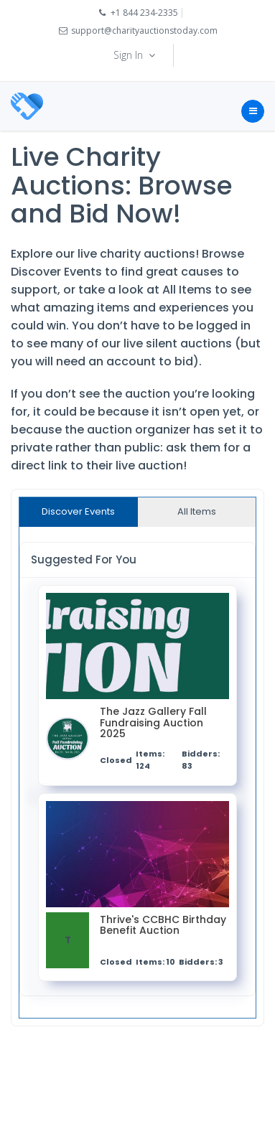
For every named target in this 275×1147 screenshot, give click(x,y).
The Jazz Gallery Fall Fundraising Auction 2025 (153, 723)
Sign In (136, 55)
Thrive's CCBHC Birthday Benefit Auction (163, 925)
